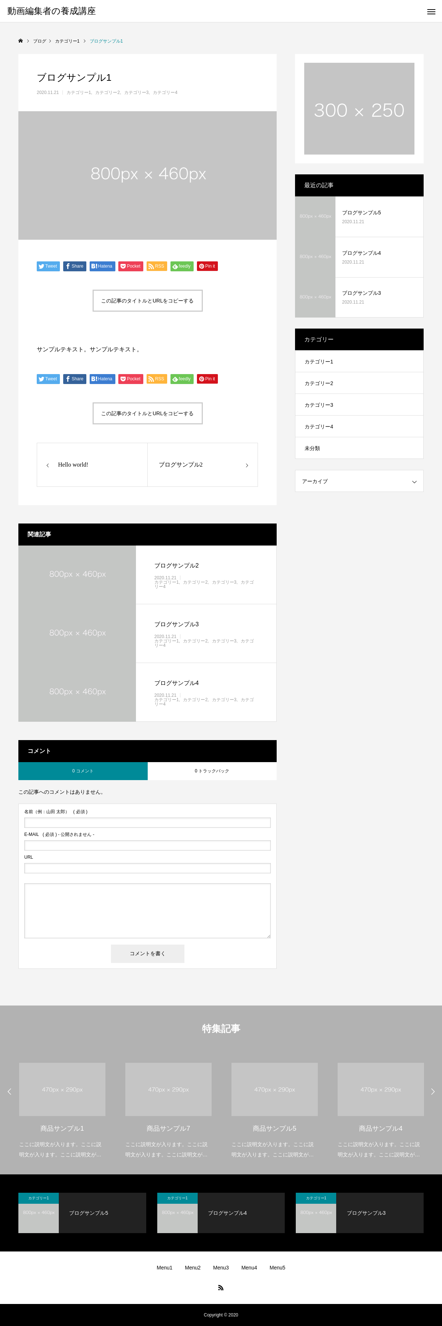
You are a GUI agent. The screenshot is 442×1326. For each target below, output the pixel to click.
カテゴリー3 (136, 92)
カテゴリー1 (79, 92)
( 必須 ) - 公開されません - (59, 834)
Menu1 (164, 1268)
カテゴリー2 (107, 92)
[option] (62, 1106)
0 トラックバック (212, 771)
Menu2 (193, 1268)
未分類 (312, 448)
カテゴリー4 (165, 92)
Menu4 (249, 1268)
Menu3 (221, 1268)
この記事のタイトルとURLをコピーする (147, 301)
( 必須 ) (55, 811)
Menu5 (277, 1268)
